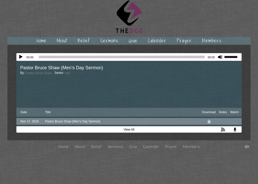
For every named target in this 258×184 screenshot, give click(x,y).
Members (211, 40)
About (62, 40)
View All (129, 129)
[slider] (122, 57)
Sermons (109, 40)
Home (42, 40)
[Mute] (220, 57)
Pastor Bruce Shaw (39, 73)
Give (132, 40)
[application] (129, 57)
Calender (157, 40)
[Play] (20, 57)
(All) (67, 73)
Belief (84, 40)
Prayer (184, 40)
